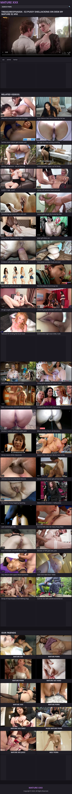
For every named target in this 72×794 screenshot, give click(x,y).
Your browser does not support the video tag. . (36, 37)
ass (3, 60)
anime (9, 60)
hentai (15, 60)
